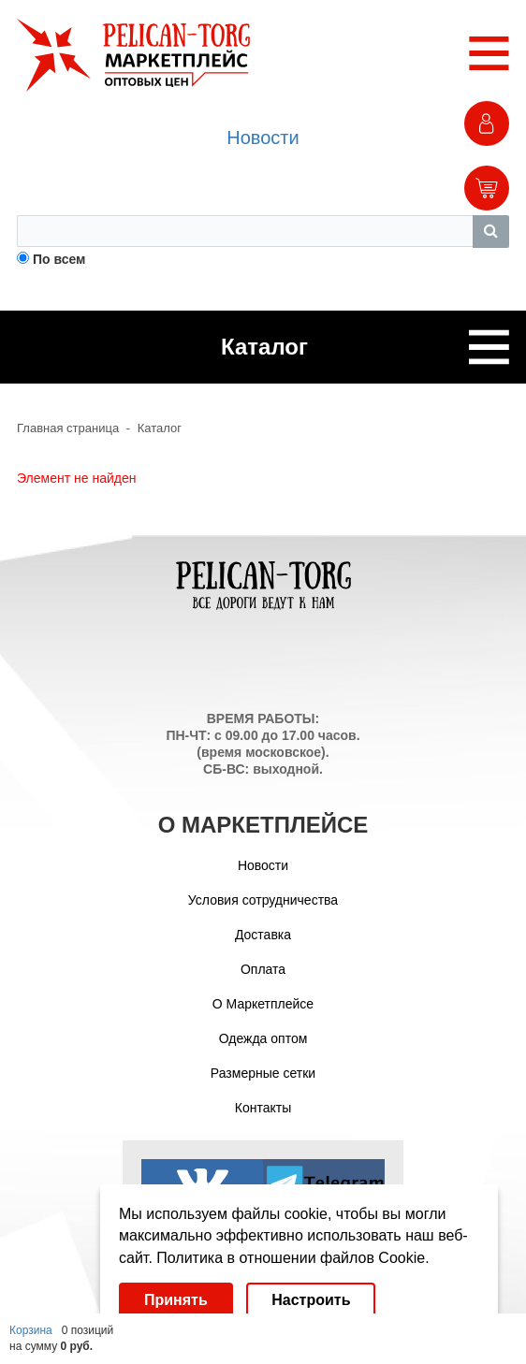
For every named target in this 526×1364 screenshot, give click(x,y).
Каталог (160, 428)
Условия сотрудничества (263, 899)
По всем (59, 259)
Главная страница (68, 428)
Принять (176, 1300)
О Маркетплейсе (263, 1003)
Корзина (30, 1330)
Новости (262, 137)
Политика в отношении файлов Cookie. (292, 1258)
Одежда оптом (263, 1038)
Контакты (263, 1107)
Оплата (263, 969)
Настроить (310, 1300)
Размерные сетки (263, 1073)
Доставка (263, 934)
